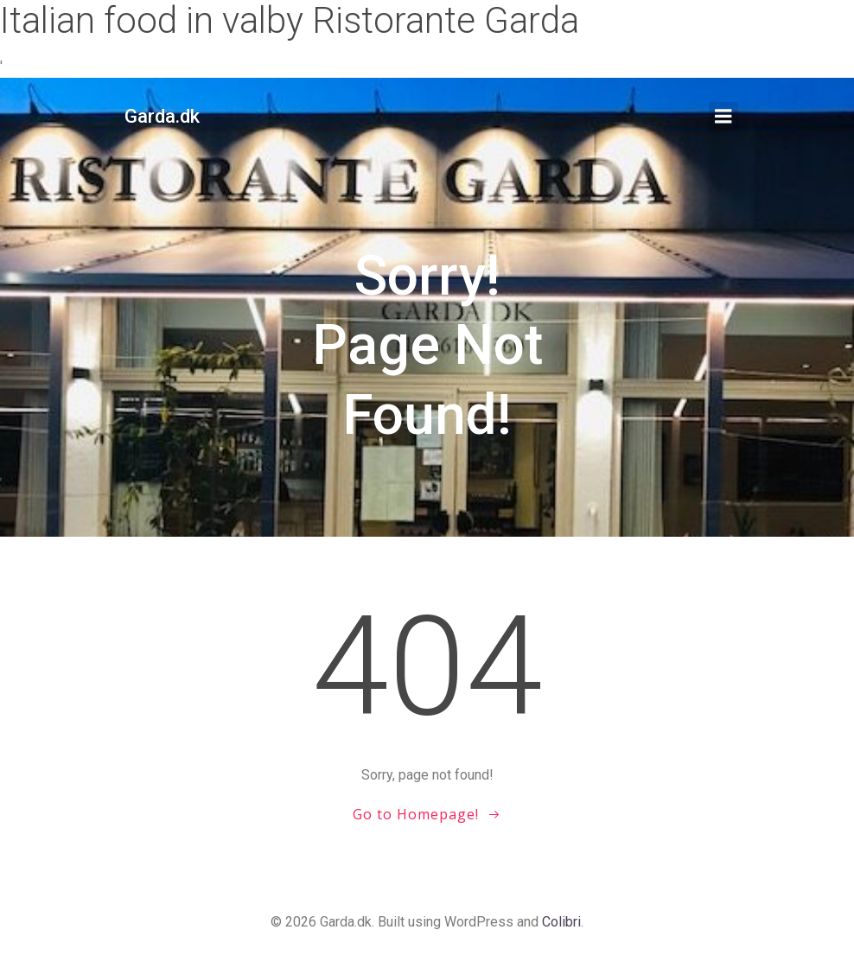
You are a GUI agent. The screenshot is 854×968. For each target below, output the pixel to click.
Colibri (561, 922)
